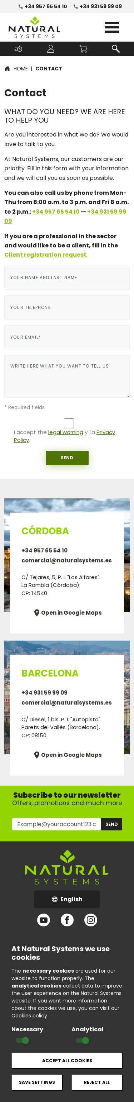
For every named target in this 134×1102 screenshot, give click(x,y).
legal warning (65, 432)
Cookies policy (29, 1015)
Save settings (37, 1082)
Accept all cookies (67, 1061)
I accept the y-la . (64, 436)
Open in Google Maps (67, 613)
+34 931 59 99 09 (97, 6)
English (76, 901)
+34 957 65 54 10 (42, 6)
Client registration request (45, 255)
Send (67, 458)
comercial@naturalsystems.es (66, 560)
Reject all (97, 1082)
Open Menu (112, 27)
